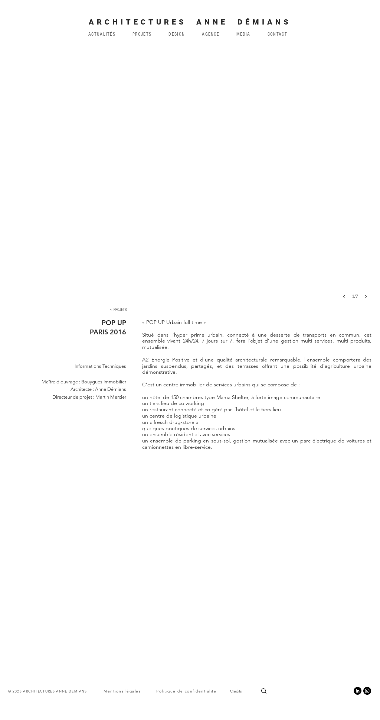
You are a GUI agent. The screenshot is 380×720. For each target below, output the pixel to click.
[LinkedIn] (357, 691)
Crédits (236, 691)
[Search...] (291, 690)
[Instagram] (367, 691)
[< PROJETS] (118, 310)
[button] (210, 34)
